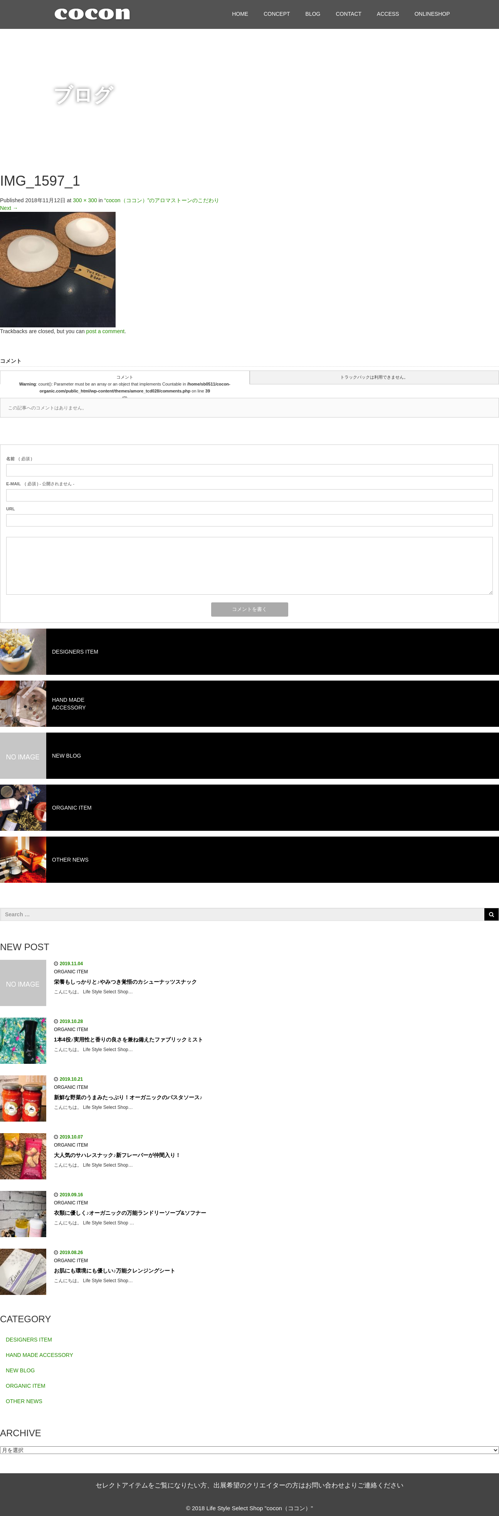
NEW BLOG (20, 1370)
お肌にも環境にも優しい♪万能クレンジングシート (114, 1271)
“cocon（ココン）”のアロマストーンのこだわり (162, 200)
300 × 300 (85, 200)
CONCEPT (277, 14)
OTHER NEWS (24, 1401)
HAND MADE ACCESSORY (39, 1355)
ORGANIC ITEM (71, 971)
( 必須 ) (19, 458)
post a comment (105, 331)
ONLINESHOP (432, 14)
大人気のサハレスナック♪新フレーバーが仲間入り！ (117, 1155)
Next (9, 208)
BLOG (313, 14)
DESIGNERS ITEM (29, 1340)
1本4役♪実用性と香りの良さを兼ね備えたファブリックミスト (128, 1039)
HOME (240, 14)
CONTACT (348, 14)
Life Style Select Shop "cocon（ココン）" (260, 1508)
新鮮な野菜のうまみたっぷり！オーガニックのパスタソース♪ (128, 1097)
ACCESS (388, 14)
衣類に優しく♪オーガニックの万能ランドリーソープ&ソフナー (130, 1213)
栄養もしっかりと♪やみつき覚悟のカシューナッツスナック (125, 982)
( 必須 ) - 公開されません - (40, 483)
